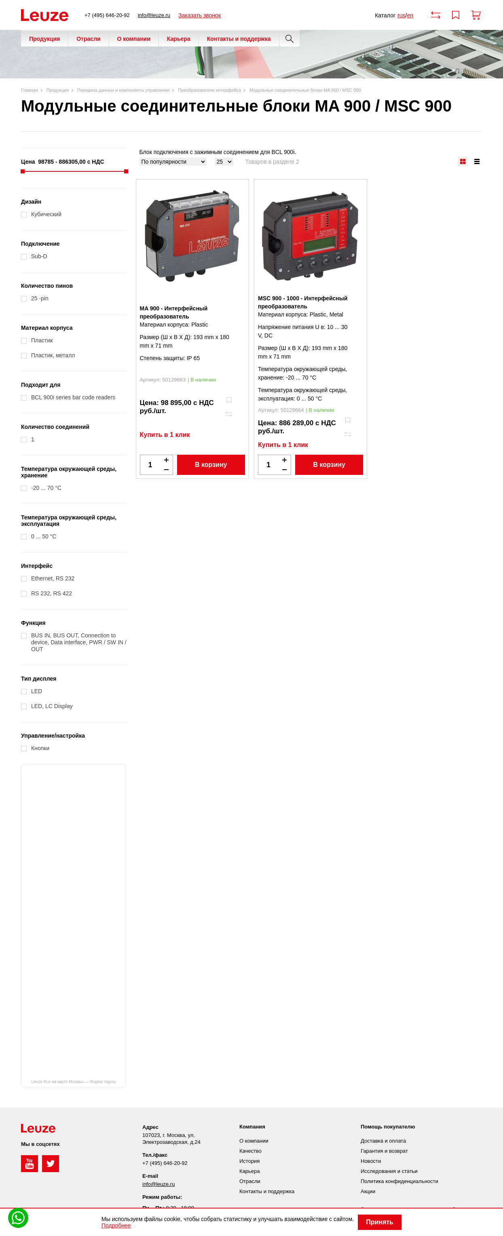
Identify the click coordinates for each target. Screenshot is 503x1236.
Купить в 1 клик (165, 434)
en (410, 15)
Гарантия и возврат (384, 1151)
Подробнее (116, 1225)
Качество (250, 1151)
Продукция (44, 39)
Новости (371, 1161)
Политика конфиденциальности (399, 1181)
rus (401, 15)
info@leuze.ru (154, 15)
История (249, 1161)
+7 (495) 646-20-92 (107, 15)
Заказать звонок (199, 15)
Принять (379, 1222)
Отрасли (88, 39)
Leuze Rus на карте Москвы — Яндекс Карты (73, 1082)
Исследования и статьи (389, 1171)
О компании (133, 39)
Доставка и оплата (383, 1141)
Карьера (178, 39)
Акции (368, 1191)
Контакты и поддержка (239, 39)
